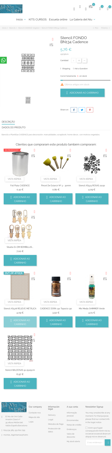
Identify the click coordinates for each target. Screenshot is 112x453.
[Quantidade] (73, 59)
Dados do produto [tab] (14, 126)
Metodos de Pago (56, 423)
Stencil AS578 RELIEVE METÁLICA (20, 308)
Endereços (71, 429)
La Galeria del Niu (83, 19)
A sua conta (72, 406)
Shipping (66, 68)
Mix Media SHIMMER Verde (92, 308)
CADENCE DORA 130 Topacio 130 (56, 308)
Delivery (52, 414)
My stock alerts (73, 441)
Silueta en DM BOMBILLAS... (20, 246)
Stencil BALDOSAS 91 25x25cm (20, 369)
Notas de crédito (74, 424)
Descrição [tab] (8, 121)
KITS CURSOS (38, 19)
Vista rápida (14, 178)
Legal (50, 419)
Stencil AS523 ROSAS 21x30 (92, 185)
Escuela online (58, 19)
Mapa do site (34, 417)
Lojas (31, 421)
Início (21, 19)
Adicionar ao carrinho (82, 92)
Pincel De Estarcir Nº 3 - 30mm (56, 185)
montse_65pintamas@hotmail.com (19, 434)
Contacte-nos (35, 412)
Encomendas (72, 420)
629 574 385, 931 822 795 (14, 430)
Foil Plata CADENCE (20, 185)
